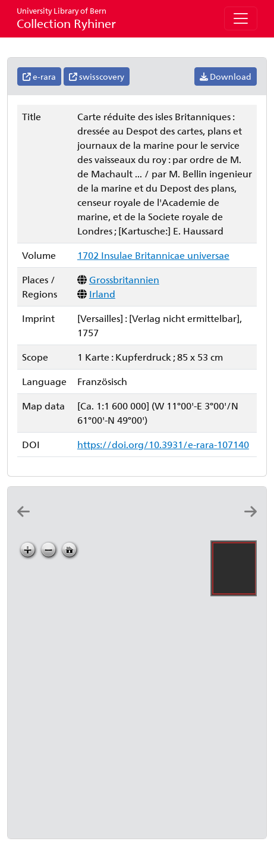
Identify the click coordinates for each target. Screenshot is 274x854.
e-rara (39, 76)
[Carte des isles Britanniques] (104, 522)
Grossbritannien (124, 279)
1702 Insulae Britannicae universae (153, 255)
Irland (102, 293)
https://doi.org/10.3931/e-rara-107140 (163, 444)
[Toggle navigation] (240, 18)
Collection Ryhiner (66, 18)
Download (225, 76)
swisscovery (96, 76)
